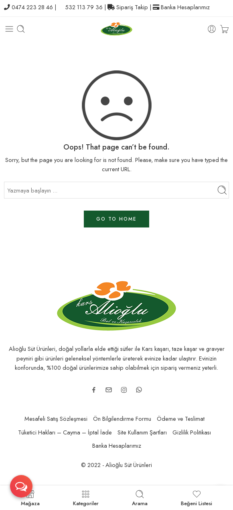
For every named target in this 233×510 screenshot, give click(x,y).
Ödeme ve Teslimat (181, 418)
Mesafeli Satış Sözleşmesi (55, 418)
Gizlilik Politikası (191, 432)
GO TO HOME (116, 219)
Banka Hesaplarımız (185, 7)
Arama (140, 498)
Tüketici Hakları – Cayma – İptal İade (65, 432)
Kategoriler (86, 498)
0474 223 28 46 (32, 7)
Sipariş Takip (132, 7)
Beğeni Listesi (196, 498)
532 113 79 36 (84, 7)
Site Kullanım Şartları (142, 432)
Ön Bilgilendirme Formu (122, 418)
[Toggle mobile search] (20, 29)
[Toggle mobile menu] (9, 29)
